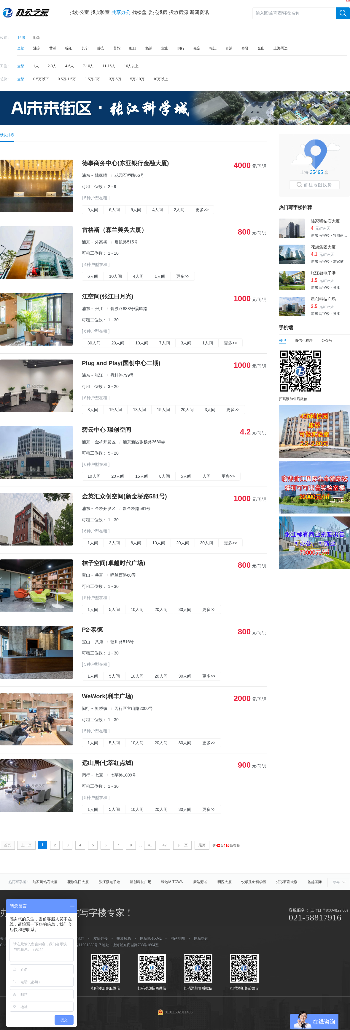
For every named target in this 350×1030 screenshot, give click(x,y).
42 (164, 845)
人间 (206, 476)
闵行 (180, 48)
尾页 (202, 845)
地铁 (36, 38)
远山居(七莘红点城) (107, 763)
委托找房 (157, 12)
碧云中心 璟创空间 (106, 429)
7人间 (164, 343)
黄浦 (52, 48)
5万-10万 (137, 79)
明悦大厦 (224, 882)
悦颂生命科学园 (253, 882)
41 (150, 845)
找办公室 (79, 12)
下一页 (182, 845)
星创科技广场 (140, 882)
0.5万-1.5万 (67, 79)
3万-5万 (115, 79)
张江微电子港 (109, 882)
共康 (99, 641)
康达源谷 (200, 882)
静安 (100, 48)
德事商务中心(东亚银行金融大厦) (125, 163)
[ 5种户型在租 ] (95, 197)
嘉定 (197, 48)
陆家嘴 (101, 175)
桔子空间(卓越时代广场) (113, 563)
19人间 (115, 409)
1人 (36, 66)
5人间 (136, 209)
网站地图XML (150, 938)
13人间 (139, 409)
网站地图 (178, 938)
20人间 (118, 343)
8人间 (93, 409)
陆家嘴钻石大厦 (45, 882)
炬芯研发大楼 (287, 882)
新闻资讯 (199, 12)
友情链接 (100, 938)
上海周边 (280, 48)
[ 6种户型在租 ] (95, 331)
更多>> (202, 209)
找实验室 (100, 12)
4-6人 (69, 66)
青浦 (229, 48)
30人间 (94, 343)
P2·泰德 (92, 629)
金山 (261, 48)
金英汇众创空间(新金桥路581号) (124, 496)
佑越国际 (315, 882)
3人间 (186, 343)
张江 (99, 308)
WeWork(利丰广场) (107, 696)
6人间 (114, 209)
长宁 (84, 48)
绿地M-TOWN (172, 882)
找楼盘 (139, 12)
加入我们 (77, 938)
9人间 (93, 209)
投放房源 (178, 12)
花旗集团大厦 (78, 882)
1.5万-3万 (92, 79)
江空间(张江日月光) (107, 296)
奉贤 (245, 48)
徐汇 (68, 48)
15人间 (163, 409)
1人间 (160, 276)
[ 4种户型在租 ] (95, 264)
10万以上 (160, 79)
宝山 (164, 48)
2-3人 (52, 66)
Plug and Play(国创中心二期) (121, 363)
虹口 (132, 48)
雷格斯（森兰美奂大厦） (114, 230)
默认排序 (7, 135)
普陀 (116, 48)
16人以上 (131, 66)
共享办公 (121, 12)
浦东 (36, 48)
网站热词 (201, 938)
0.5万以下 (41, 79)
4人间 (157, 209)
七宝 (99, 775)
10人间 (115, 276)
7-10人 (88, 66)
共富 (99, 575)
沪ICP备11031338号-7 (83, 945)
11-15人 (108, 66)
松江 (213, 48)
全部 (20, 48)
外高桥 (101, 242)
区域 (21, 38)
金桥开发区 (105, 441)
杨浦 (148, 48)
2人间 (179, 209)
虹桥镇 (101, 708)
